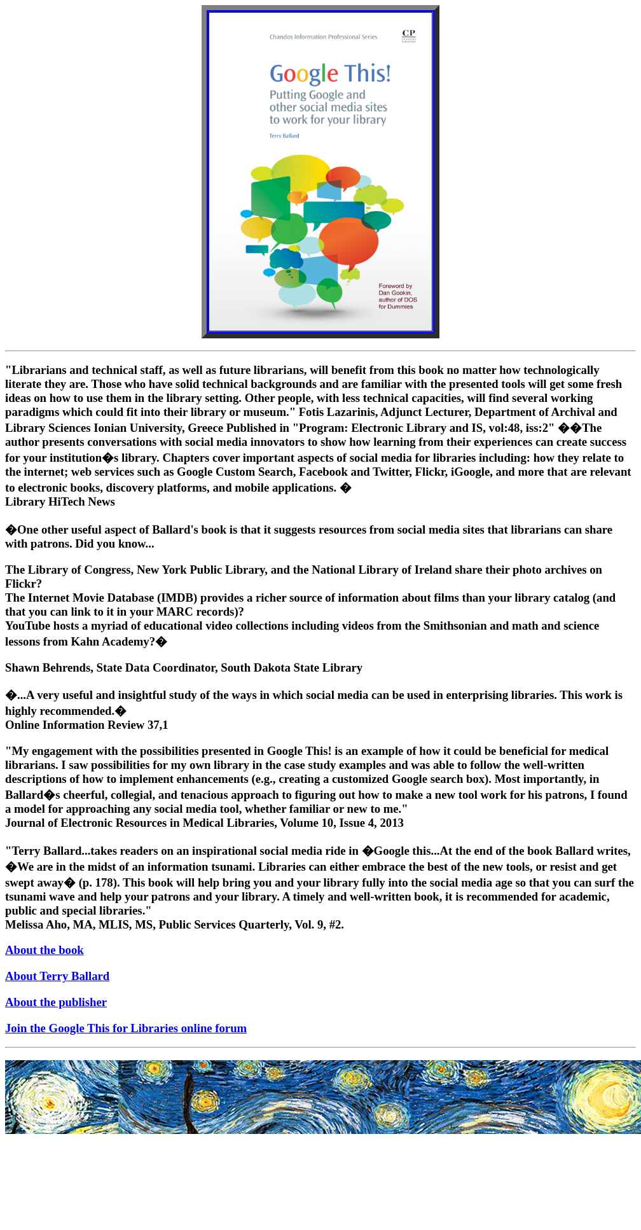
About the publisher (56, 1002)
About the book (44, 950)
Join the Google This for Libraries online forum (126, 1028)
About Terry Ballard (57, 976)
